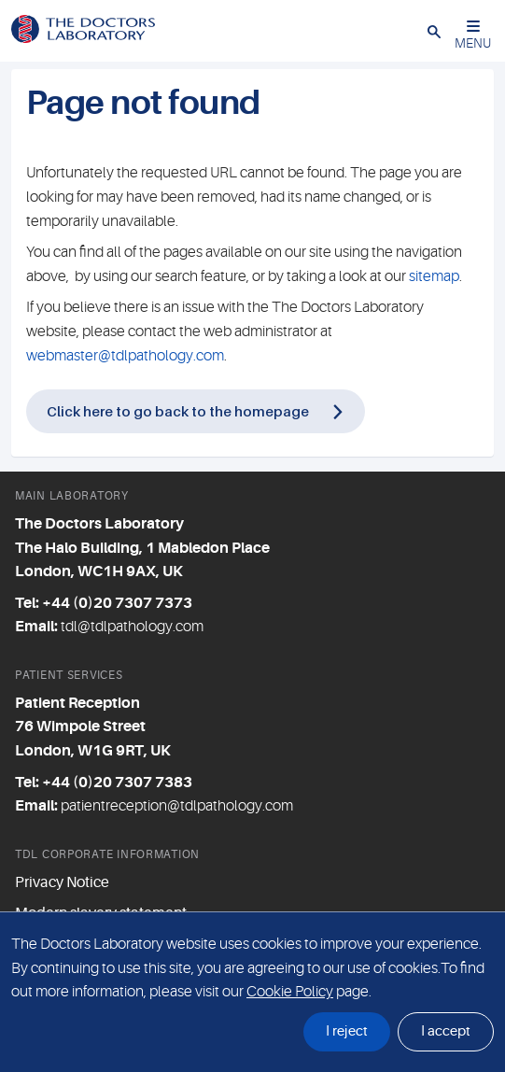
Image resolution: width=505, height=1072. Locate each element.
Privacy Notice (62, 882)
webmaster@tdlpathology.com (125, 355)
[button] (434, 31)
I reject (347, 1031)
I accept (445, 1031)
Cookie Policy (289, 991)
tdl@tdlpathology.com (132, 626)
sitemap (434, 276)
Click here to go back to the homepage (178, 410)
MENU (473, 35)
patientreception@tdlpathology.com (177, 805)
